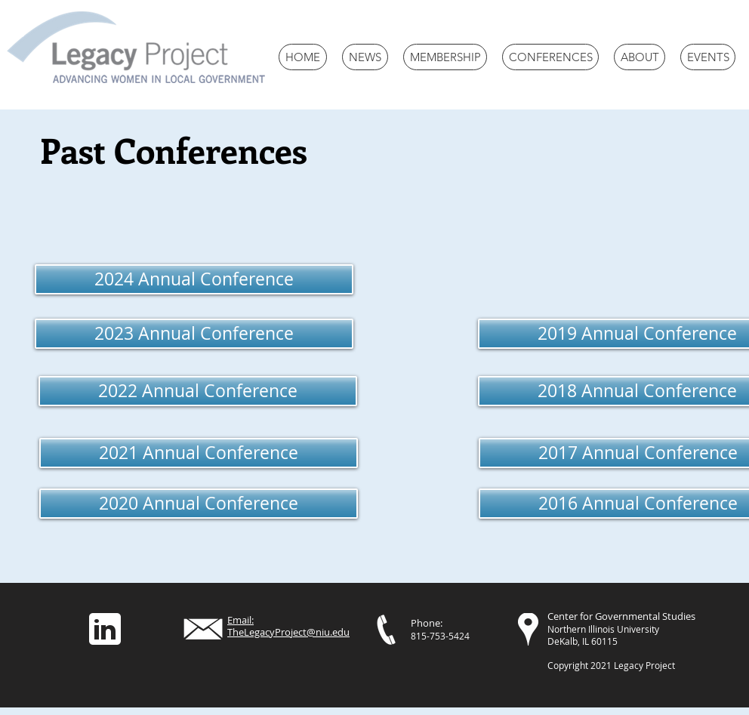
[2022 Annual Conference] (198, 391)
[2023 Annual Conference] (194, 334)
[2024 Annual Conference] (194, 279)
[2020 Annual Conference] (198, 503)
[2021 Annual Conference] (198, 453)
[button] (550, 57)
